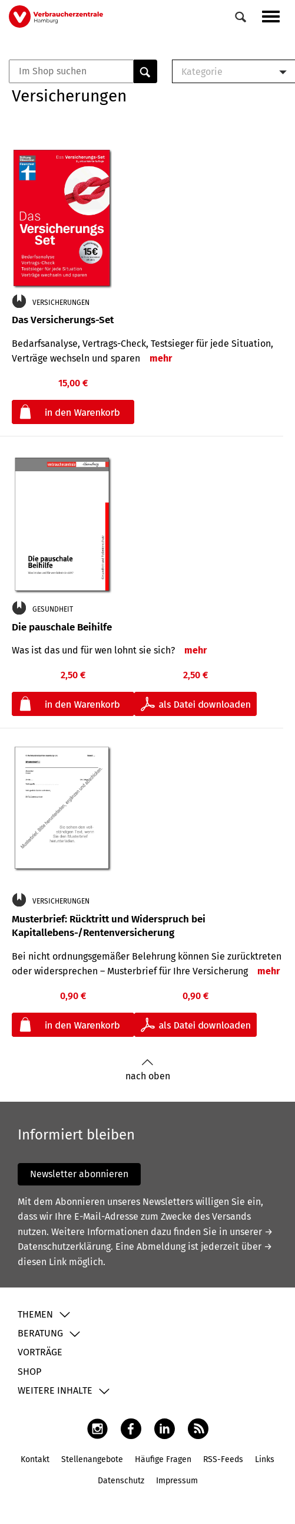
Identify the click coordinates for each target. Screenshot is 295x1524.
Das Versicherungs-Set (63, 320)
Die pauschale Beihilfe (62, 627)
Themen (35, 1314)
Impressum (177, 1481)
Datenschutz (121, 1481)
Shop (29, 1371)
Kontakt (35, 1459)
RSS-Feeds (223, 1459)
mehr (161, 358)
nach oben (147, 1070)
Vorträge (40, 1352)
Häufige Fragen (163, 1459)
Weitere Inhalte (55, 1390)
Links (264, 1459)
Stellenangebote (92, 1459)
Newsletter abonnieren (79, 1174)
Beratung (40, 1333)
